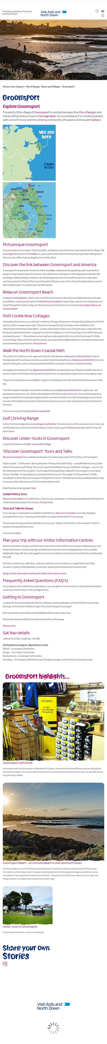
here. (18, 533)
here (34, 488)
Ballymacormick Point (83, 360)
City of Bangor (87, 112)
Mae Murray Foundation (50, 301)
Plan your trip (9, 626)
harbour (96, 120)
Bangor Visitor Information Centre (19, 573)
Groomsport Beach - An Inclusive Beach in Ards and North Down (42, 863)
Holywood (69, 356)
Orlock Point (84, 356)
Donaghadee (47, 116)
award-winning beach (16, 298)
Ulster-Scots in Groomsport (20, 926)
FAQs (38, 590)
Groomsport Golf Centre (44, 424)
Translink (40, 613)
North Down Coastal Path (38, 411)
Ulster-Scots (56, 270)
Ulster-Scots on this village (38, 444)
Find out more (40, 343)
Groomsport (41, 112)
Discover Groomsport (13, 457)
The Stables (32, 254)
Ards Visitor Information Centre (51, 573)
